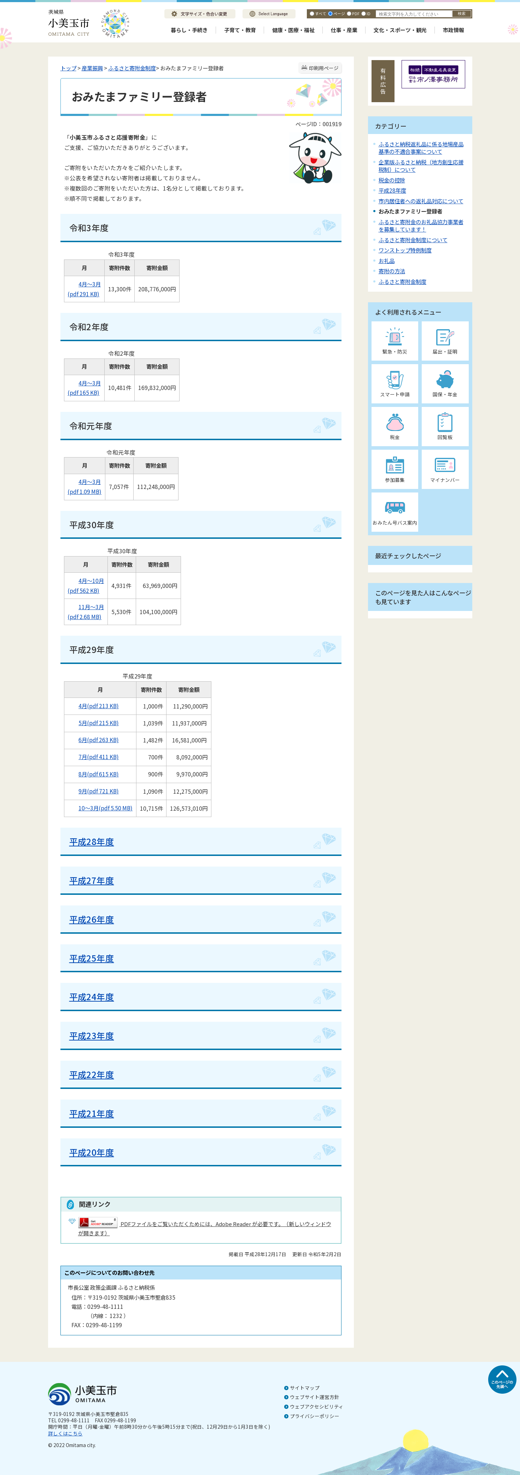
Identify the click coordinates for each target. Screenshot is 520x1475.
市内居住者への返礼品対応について (421, 201)
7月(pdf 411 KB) (93, 756)
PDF (356, 13)
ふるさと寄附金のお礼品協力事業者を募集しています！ (421, 225)
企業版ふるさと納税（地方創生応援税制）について (421, 165)
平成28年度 (91, 841)
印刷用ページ (324, 67)
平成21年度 (91, 1113)
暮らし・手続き (189, 30)
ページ (339, 13)
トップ (68, 68)
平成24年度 (91, 996)
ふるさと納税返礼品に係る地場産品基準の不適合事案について (421, 147)
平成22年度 (91, 1074)
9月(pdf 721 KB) (93, 791)
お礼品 (387, 260)
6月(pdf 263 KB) (93, 740)
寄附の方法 (392, 271)
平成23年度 (91, 1035)
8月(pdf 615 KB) (93, 774)
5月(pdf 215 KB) (93, 723)
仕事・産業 (344, 30)
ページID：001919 (318, 124)
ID (368, 13)
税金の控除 (392, 180)
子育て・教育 (240, 30)
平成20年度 (91, 1152)
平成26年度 (91, 919)
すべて (320, 13)
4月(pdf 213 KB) (93, 706)
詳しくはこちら (65, 1433)
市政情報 (453, 30)
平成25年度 (91, 958)
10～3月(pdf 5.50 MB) (100, 808)
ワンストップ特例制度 (405, 250)
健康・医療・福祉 (293, 30)
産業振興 (92, 68)
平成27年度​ (91, 880)
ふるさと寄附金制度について (413, 240)
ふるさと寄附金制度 (132, 68)
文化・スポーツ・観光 (400, 30)
